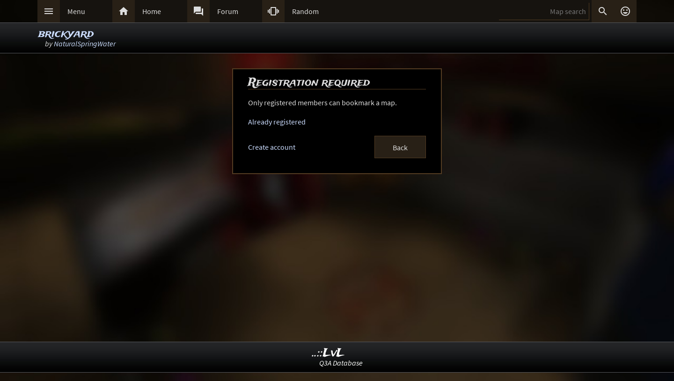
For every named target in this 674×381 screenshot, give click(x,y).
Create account (271, 147)
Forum (227, 11)
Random (305, 11)
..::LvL (328, 353)
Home (151, 11)
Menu (76, 11)
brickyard (66, 34)
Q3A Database (341, 362)
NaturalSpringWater (85, 43)
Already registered (277, 121)
